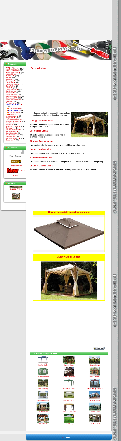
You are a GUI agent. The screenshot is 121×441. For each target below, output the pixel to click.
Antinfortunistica (12, 69)
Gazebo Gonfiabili (14, 108)
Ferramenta (11, 103)
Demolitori (10, 93)
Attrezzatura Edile (13, 72)
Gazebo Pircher (16, 191)
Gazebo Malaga (43, 388)
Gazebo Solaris (95, 365)
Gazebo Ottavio (43, 424)
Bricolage (10, 79)
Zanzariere (10, 140)
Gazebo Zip (69, 424)
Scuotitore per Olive (12, 135)
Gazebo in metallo (14, 112)
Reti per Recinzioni (13, 130)
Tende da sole (10, 136)
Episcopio (9, 101)
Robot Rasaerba (11, 133)
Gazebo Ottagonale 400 (95, 388)
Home (61, 437)
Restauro (10, 128)
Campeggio (11, 81)
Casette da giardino (12, 84)
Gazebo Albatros (69, 377)
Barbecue (10, 76)
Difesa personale (11, 94)
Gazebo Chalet (43, 365)
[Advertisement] (24, 20)
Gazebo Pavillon (95, 377)
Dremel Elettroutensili (13, 96)
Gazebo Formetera (43, 377)
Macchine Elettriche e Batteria (13, 123)
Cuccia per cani (11, 91)
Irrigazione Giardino (14, 119)
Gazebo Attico (95, 412)
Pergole (11, 114)
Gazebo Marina (94, 400)
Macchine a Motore (13, 121)
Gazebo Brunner (69, 388)
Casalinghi (10, 82)
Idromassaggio (12, 116)
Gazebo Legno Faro (69, 412)
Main (68, 437)
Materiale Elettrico (13, 126)
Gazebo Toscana (43, 400)
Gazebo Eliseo (95, 424)
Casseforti (10, 86)
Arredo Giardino (12, 71)
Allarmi (9, 67)
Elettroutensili (11, 98)
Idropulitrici (10, 118)
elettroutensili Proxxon (13, 99)
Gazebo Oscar (69, 365)
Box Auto (9, 77)
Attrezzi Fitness (12, 74)
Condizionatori (12, 89)
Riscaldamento (12, 131)
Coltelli (9, 88)
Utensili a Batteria (13, 138)
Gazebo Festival (69, 400)
